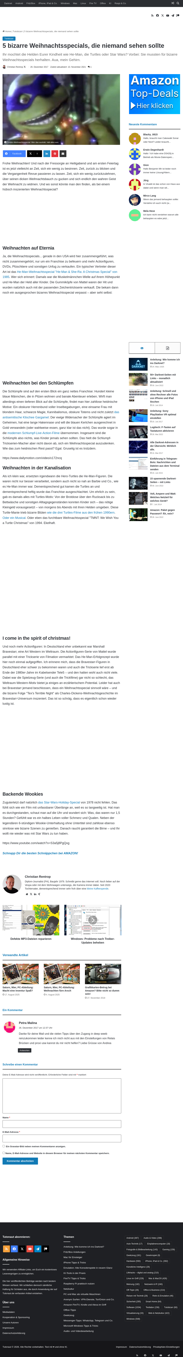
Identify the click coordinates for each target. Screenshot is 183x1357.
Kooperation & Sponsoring (16, 1317)
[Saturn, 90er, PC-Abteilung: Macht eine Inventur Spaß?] (21, 974)
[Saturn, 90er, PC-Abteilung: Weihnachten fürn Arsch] (62, 974)
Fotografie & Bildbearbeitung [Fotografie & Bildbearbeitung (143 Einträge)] (142, 1250)
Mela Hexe (149, 211)
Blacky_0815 (150, 134)
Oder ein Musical (14, 518)
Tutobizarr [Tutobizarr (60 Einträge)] (170, 1308)
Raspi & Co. (120, 3)
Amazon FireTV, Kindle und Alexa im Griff (84, 1305)
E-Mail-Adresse (11, 1132)
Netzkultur (68, 1289)
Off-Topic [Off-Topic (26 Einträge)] (132, 1290)
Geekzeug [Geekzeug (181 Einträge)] (133, 1255)
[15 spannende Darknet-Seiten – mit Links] (138, 484)
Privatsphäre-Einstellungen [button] (166, 1347)
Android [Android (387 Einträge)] (132, 1238)
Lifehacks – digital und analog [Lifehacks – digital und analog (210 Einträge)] (142, 1273)
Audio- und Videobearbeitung (78, 1331)
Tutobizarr (18, 31)
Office (103, 3)
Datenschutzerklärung (14, 1333)
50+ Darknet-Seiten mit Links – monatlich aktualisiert (163, 379)
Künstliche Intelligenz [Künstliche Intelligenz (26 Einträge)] (138, 1267)
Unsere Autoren (11, 1323)
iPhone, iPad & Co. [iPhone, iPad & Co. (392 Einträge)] (156, 1261)
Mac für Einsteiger (72, 1257)
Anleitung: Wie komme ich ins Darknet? (83, 1247)
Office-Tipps (69, 1310)
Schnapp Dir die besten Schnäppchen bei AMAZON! (40, 853)
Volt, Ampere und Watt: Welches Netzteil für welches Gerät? (163, 498)
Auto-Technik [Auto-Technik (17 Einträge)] (134, 1244)
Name (6, 1118)
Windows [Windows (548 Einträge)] (133, 1319)
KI (110, 3)
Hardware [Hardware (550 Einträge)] (133, 1261)
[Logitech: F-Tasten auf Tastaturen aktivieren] (138, 433)
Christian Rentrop (17, 67)
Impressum (8, 1328)
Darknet (8, 3)
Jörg (145, 180)
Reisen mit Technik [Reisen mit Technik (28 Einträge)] (137, 1296)
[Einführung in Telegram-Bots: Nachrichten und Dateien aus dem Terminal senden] (138, 464)
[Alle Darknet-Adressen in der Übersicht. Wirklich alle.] (138, 448)
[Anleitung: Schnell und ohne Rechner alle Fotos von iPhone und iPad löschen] (138, 397)
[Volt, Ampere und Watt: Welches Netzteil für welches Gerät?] (138, 499)
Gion (146, 165)
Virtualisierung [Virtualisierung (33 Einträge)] (135, 1313)
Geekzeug (68, 1315)
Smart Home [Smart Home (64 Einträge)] (153, 1302)
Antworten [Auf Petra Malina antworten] (25, 1050)
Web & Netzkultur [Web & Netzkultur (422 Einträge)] (159, 1313)
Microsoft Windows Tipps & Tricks (80, 1326)
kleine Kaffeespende (97, 888)
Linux (83, 3)
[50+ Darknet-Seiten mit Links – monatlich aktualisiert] (138, 380)
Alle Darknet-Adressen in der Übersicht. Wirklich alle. (164, 447)
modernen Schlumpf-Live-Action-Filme (33, 433)
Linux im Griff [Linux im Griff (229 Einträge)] (135, 1279)
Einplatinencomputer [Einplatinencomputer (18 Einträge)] (158, 1244)
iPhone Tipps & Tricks (74, 1262)
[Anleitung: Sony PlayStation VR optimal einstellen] (138, 416)
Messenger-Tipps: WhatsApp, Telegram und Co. (88, 1320)
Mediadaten (9, 1312)
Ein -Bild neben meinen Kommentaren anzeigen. (36, 1147)
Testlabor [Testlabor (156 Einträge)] (152, 1308)
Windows (65, 3)
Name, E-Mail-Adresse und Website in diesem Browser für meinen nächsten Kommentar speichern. (57, 1153)
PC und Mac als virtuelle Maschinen (81, 1294)
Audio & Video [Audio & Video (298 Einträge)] (153, 1238)
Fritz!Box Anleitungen (74, 1252)
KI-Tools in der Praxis (74, 1273)
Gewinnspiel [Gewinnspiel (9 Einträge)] (153, 1255)
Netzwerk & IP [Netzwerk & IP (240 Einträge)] (153, 1284)
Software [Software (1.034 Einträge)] (133, 1308)
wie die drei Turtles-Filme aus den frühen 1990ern (80, 512)
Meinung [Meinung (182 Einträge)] (133, 1284)
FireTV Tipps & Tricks (74, 1278)
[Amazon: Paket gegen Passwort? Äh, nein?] (138, 516)
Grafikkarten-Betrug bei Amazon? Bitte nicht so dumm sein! (102, 990)
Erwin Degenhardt (153, 150)
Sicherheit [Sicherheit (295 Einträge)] (133, 1302)
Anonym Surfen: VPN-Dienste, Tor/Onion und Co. (88, 1299)
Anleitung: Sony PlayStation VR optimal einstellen (163, 416)
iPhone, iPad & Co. (48, 3)
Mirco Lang (149, 195)
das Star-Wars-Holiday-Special (59, 802)
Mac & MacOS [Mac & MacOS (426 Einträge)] (157, 1279)
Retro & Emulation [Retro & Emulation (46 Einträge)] (163, 1296)
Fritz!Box (30, 3)
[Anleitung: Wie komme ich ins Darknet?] (138, 365)
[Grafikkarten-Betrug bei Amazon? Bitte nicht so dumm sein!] (103, 974)
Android (19, 3)
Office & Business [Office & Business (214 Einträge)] (154, 1290)
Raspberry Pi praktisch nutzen (78, 1284)
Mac (75, 3)
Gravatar (14, 1147)
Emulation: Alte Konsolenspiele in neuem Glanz (87, 1268)
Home (7, 31)
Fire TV (93, 3)
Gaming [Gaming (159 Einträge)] (168, 1250)
